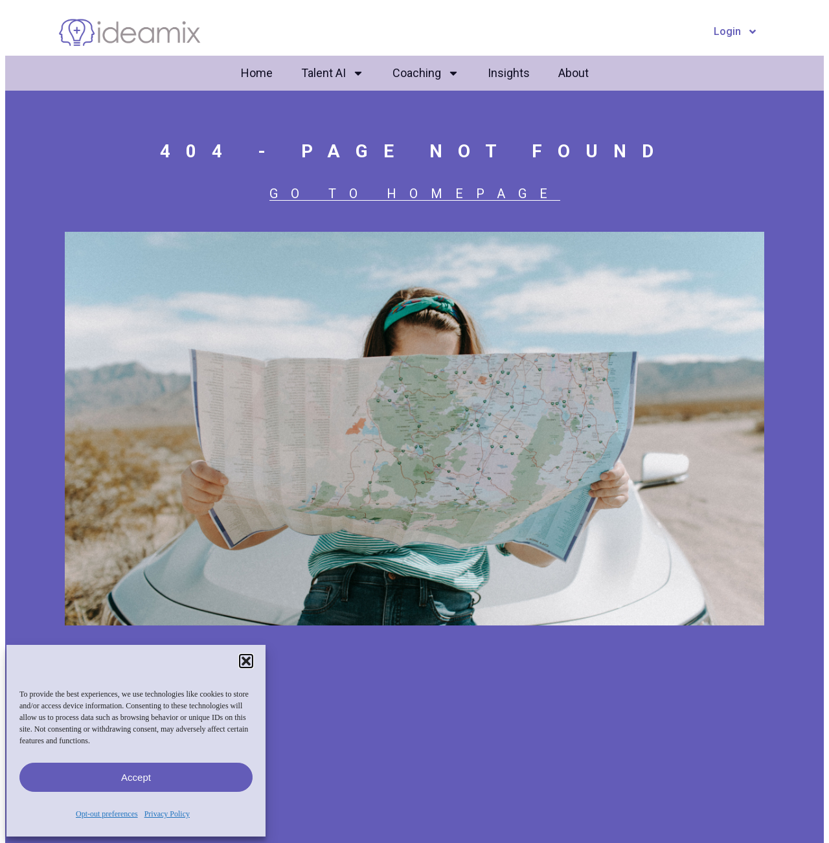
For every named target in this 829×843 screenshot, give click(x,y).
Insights (509, 73)
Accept (136, 777)
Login (736, 31)
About (573, 73)
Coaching (425, 73)
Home (257, 73)
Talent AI (332, 73)
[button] (246, 661)
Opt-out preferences (107, 813)
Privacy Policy (167, 813)
